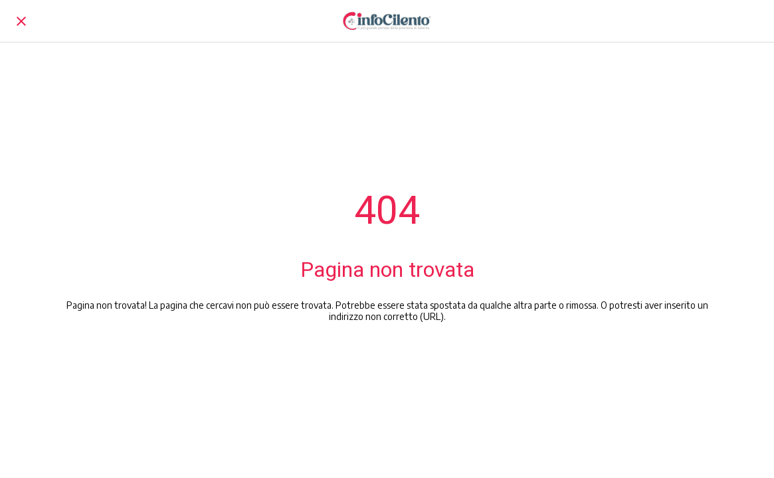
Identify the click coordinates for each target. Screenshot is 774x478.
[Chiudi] (21, 21)
